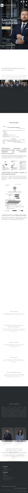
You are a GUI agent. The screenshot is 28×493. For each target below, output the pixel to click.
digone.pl (25, 488)
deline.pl (22, 488)
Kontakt (4, 474)
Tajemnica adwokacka (7, 476)
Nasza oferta (6, 27)
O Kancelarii (5, 468)
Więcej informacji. (23, 491)
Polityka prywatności (6, 479)
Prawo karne (14, 378)
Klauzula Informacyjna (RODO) (8, 478)
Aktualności (5, 475)
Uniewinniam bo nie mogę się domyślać (14, 215)
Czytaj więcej (14, 384)
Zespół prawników (6, 469)
